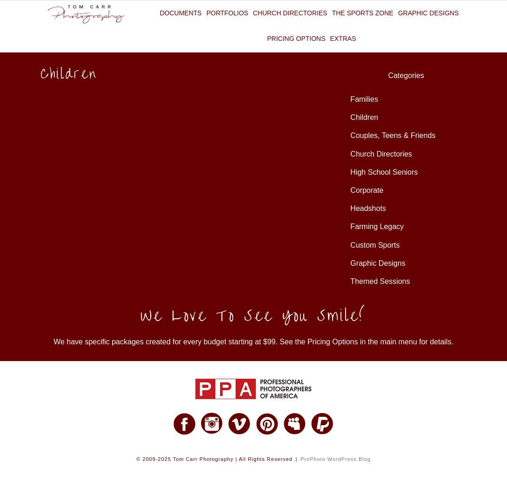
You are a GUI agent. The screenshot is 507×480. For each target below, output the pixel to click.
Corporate (366, 190)
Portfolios (227, 13)
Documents (180, 13)
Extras (343, 38)
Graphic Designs (428, 13)
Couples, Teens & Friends (392, 135)
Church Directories (290, 13)
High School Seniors (384, 172)
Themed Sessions (380, 281)
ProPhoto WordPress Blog (335, 459)
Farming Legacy (377, 226)
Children (364, 117)
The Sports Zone (363, 13)
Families (364, 99)
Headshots (368, 208)
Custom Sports (375, 245)
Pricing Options (296, 38)
